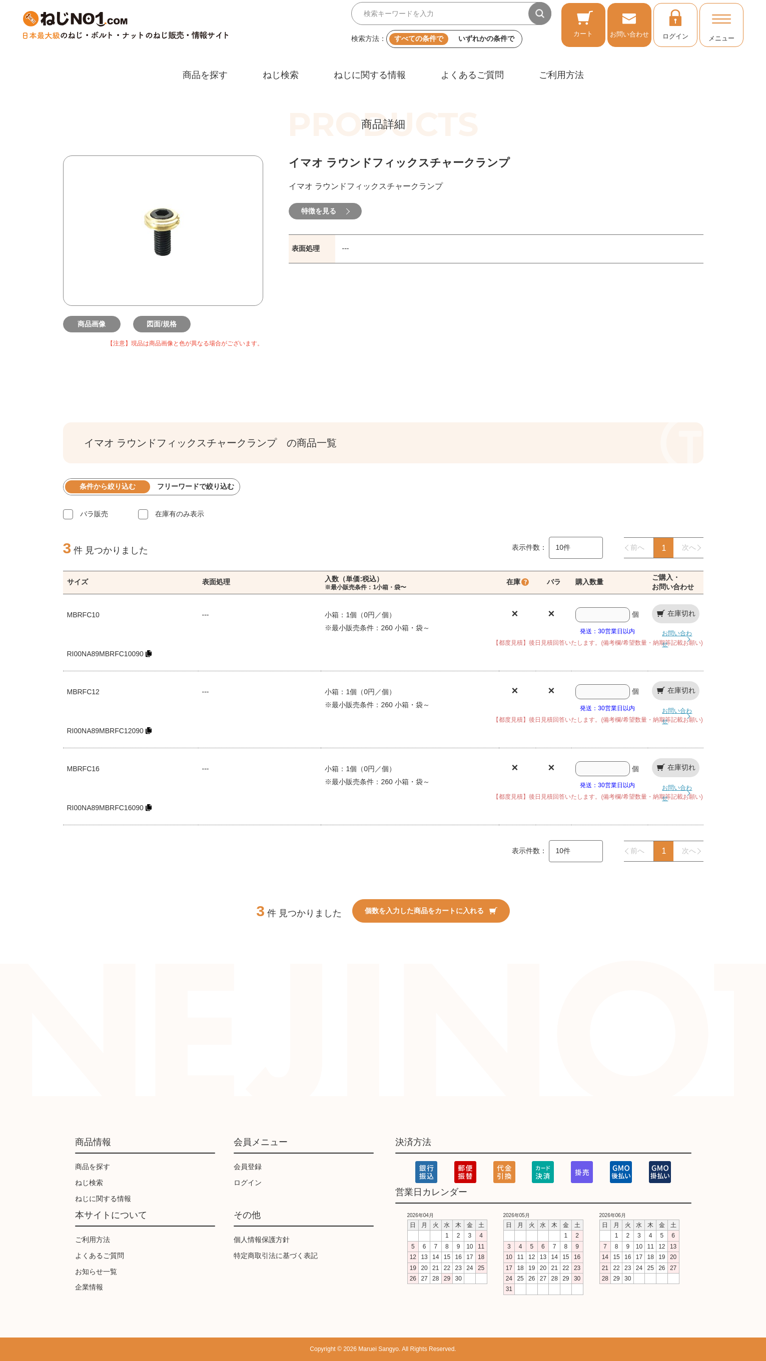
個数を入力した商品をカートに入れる (431, 911)
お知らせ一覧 (96, 1272)
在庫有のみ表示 (179, 514)
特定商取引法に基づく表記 (276, 1256)
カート (583, 23)
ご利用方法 (561, 75)
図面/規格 (163, 324)
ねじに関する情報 (370, 75)
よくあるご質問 (472, 75)
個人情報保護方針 (262, 1240)
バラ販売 (94, 514)
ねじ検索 (281, 75)
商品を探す (205, 75)
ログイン (675, 24)
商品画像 (93, 324)
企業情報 (89, 1287)
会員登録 (248, 1167)
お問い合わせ (629, 23)
